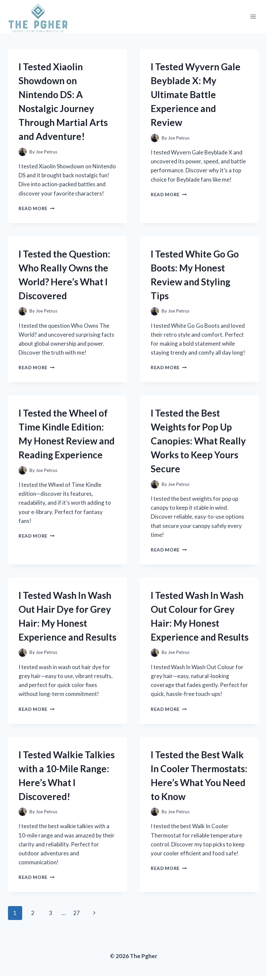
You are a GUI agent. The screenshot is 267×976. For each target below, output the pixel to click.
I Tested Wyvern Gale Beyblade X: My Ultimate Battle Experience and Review (195, 94)
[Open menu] (253, 17)
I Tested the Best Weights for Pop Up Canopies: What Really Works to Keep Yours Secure (198, 440)
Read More (37, 208)
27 (76, 912)
